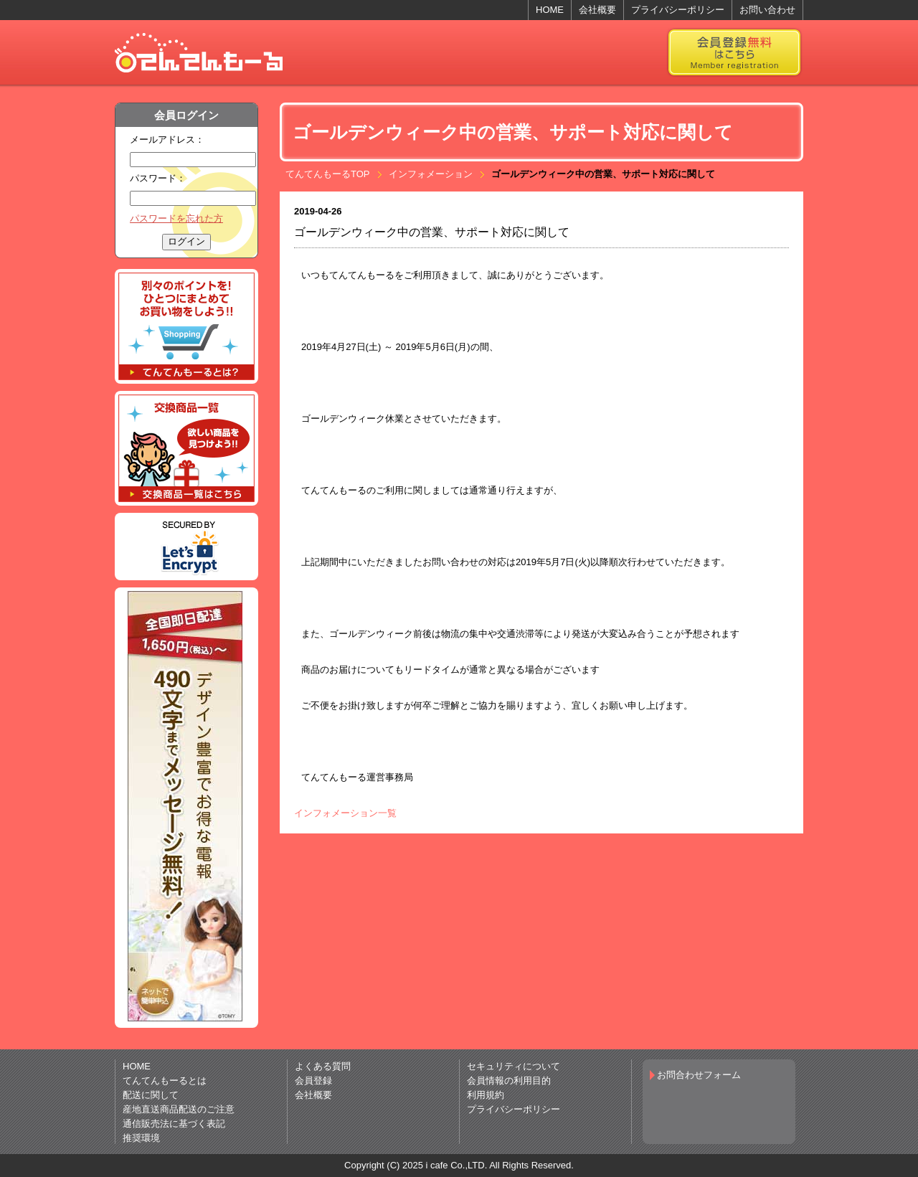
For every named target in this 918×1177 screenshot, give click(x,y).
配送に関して (151, 1094)
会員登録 (313, 1080)
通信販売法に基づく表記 (174, 1123)
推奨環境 (141, 1138)
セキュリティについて (513, 1066)
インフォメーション (431, 174)
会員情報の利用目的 (509, 1080)
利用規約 (485, 1094)
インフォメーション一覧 (345, 813)
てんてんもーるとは (165, 1080)
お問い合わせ (767, 9)
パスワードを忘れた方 (176, 218)
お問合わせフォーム (699, 1074)
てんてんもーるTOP (327, 174)
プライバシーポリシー (677, 9)
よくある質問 (323, 1066)
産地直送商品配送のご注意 (179, 1109)
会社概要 (597, 9)
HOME (550, 9)
